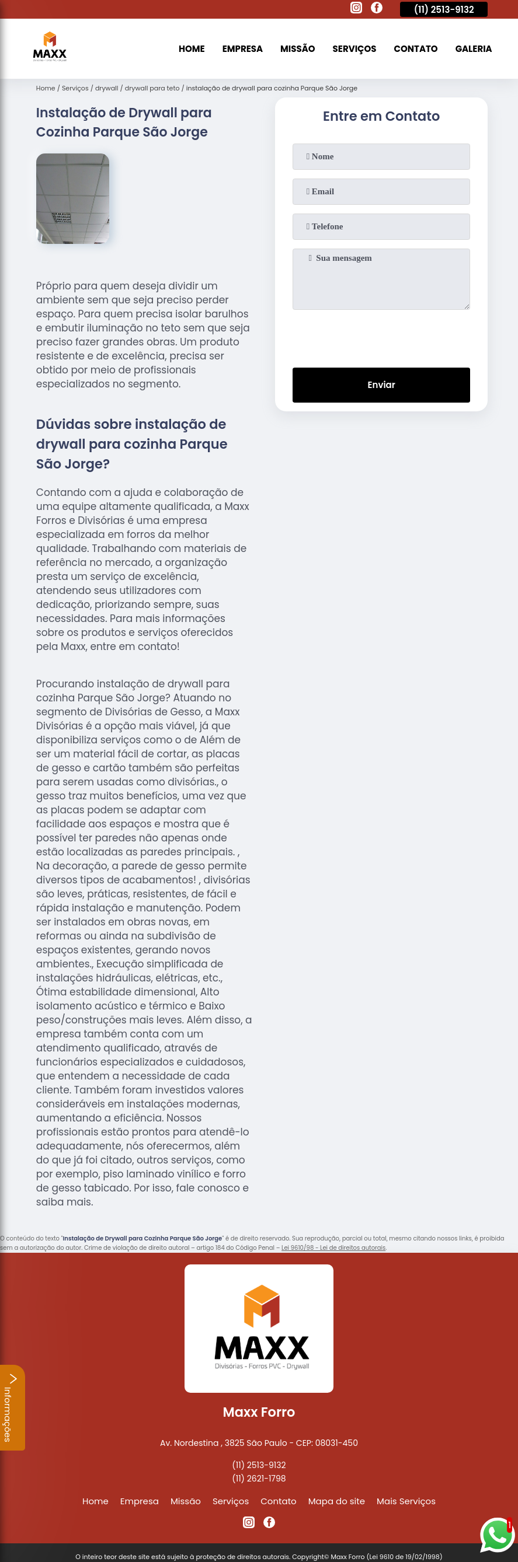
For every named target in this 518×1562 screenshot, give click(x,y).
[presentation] (381, 336)
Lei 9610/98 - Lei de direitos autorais (333, 1247)
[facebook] (377, 9)
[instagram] (356, 9)
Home (192, 49)
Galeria (474, 49)
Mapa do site (336, 1501)
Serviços (355, 49)
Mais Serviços (406, 1501)
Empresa (243, 49)
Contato (416, 49)
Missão (297, 49)
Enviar (381, 385)
